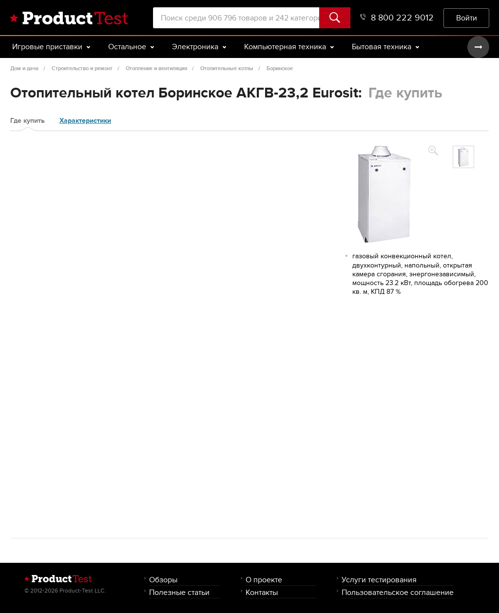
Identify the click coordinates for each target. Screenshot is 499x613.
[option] (463, 157)
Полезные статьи (179, 592)
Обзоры (163, 579)
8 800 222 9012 (397, 18)
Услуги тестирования (379, 579)
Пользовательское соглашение (398, 592)
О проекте (264, 579)
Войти (466, 17)
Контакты (262, 592)
